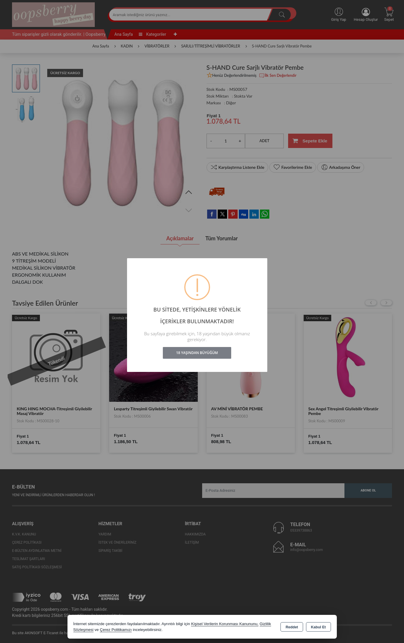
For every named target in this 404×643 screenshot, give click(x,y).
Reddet (291, 627)
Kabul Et (318, 627)
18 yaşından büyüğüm (197, 352)
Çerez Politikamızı (116, 629)
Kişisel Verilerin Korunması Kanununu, (224, 624)
